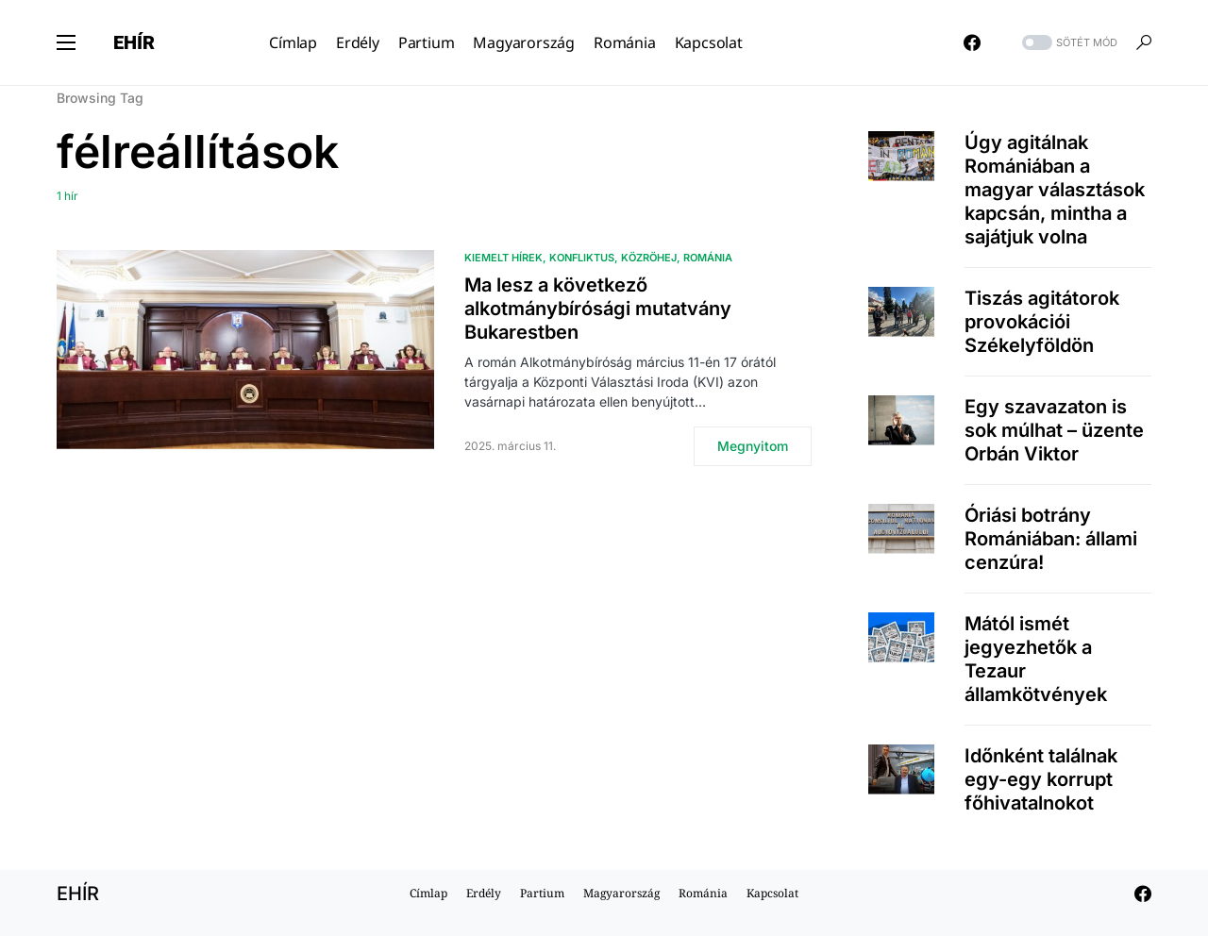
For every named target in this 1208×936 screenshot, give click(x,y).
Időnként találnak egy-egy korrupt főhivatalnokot (1041, 779)
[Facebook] (972, 42)
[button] (66, 42)
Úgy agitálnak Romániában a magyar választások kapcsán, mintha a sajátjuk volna (1055, 189)
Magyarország (621, 893)
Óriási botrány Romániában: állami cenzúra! (1051, 539)
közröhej (649, 257)
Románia (707, 257)
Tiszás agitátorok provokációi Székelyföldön (1042, 322)
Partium (542, 893)
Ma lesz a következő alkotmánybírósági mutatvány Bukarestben (597, 308)
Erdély (483, 893)
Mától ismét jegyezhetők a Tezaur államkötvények (1036, 659)
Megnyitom (752, 446)
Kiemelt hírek (503, 257)
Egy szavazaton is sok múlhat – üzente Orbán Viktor (1054, 430)
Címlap (428, 893)
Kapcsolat (772, 893)
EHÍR (134, 42)
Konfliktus (581, 257)
